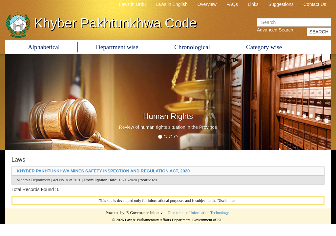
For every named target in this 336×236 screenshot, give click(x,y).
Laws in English (171, 4)
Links (253, 4)
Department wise (117, 47)
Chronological (192, 47)
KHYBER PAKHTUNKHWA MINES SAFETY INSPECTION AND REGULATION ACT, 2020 (103, 170)
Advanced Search (275, 29)
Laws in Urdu (132, 4)
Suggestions (281, 4)
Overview (207, 4)
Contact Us (315, 4)
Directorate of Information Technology (198, 212)
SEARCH (318, 31)
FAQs (232, 4)
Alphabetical (44, 47)
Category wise (264, 47)
